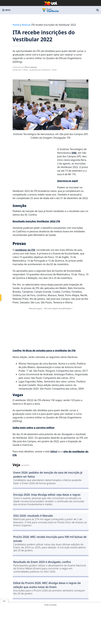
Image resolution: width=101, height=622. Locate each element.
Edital (53, 451)
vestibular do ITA (25, 250)
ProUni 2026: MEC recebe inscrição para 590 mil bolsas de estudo (50, 539)
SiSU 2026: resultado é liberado (33, 515)
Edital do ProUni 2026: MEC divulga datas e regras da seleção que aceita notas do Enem (47, 585)
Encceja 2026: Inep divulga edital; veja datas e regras (46, 494)
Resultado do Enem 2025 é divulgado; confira (42, 562)
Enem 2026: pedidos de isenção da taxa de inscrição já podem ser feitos (47, 474)
